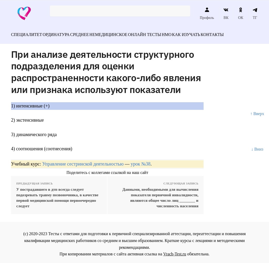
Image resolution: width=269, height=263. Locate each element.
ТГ (255, 13)
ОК (240, 13)
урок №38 (140, 161)
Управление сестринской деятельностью (83, 161)
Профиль (207, 13)
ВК (226, 13)
